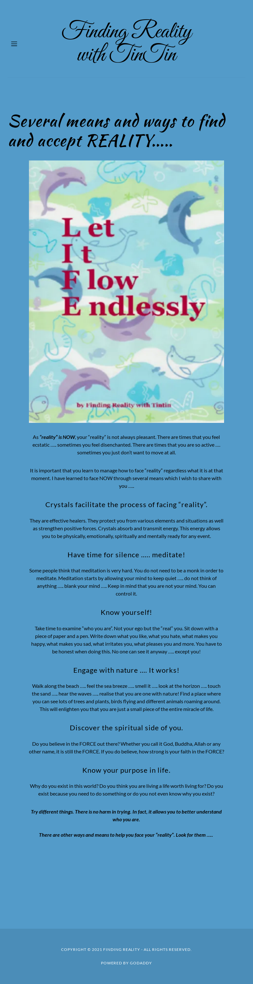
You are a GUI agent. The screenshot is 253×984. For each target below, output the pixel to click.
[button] (19, 43)
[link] (126, 43)
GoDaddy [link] (141, 963)
